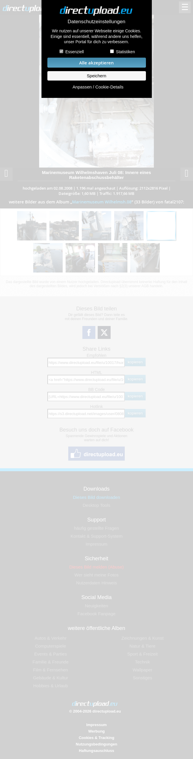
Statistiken (125, 51)
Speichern (96, 75)
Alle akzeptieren (96, 63)
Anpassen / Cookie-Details (97, 87)
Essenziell (74, 51)
